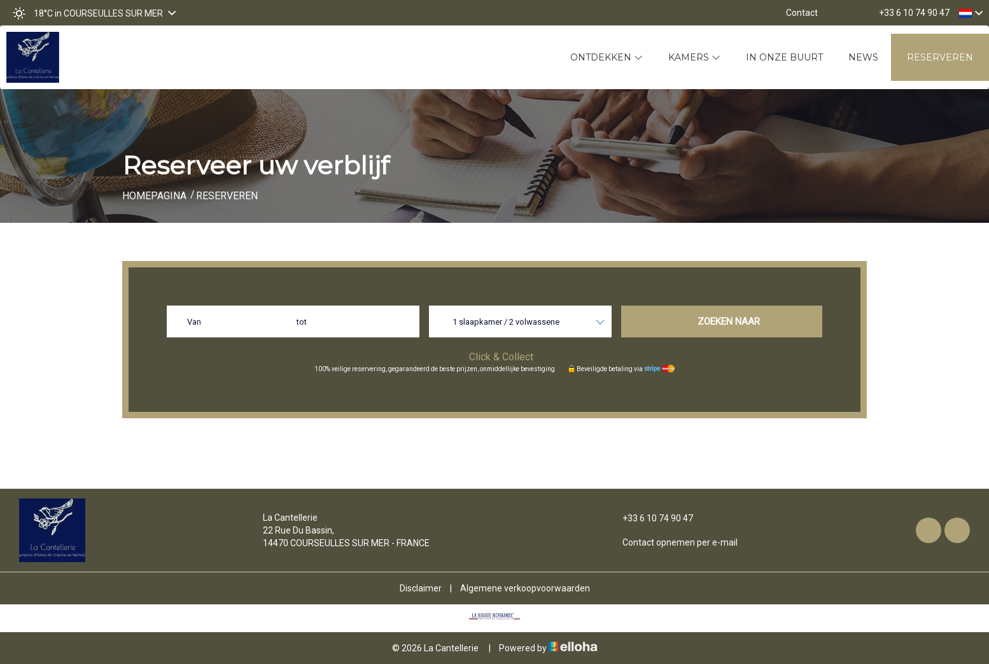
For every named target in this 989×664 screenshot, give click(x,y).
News (863, 57)
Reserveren (940, 57)
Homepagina (154, 196)
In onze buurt (784, 57)
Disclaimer (421, 588)
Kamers (694, 57)
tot (302, 322)
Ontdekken (606, 57)
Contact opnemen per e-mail (673, 542)
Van (194, 322)
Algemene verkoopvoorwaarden (525, 588)
